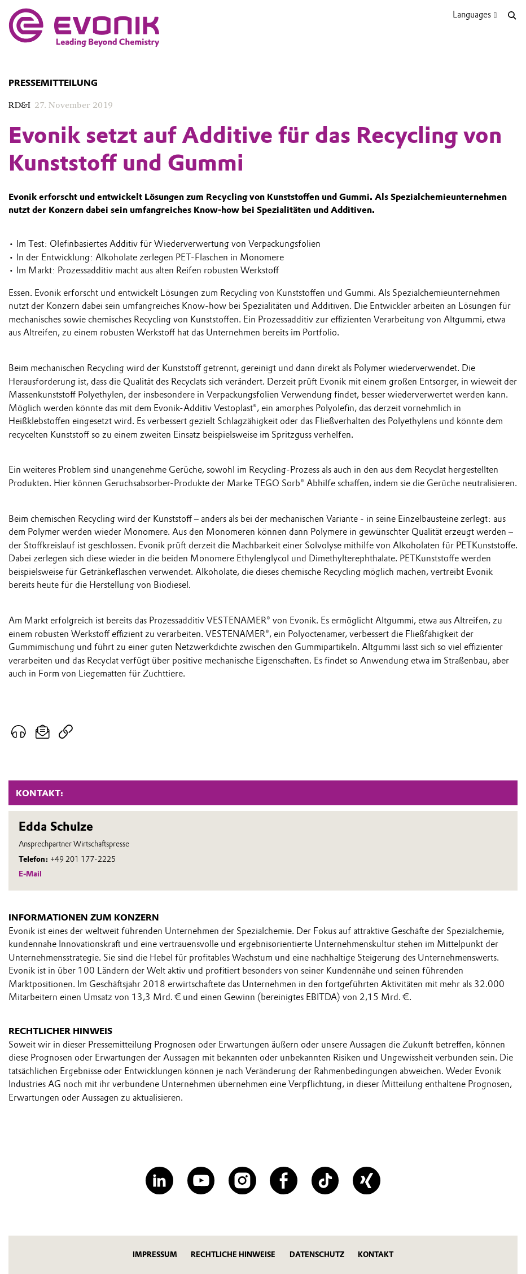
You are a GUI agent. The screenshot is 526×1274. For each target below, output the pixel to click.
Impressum (155, 1254)
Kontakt (375, 1254)
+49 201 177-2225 (83, 858)
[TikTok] (325, 1180)
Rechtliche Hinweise (233, 1254)
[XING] (366, 1180)
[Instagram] (242, 1180)
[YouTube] (201, 1180)
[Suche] (512, 15)
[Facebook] (283, 1180)
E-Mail (30, 873)
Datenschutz (317, 1254)
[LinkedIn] (159, 1180)
